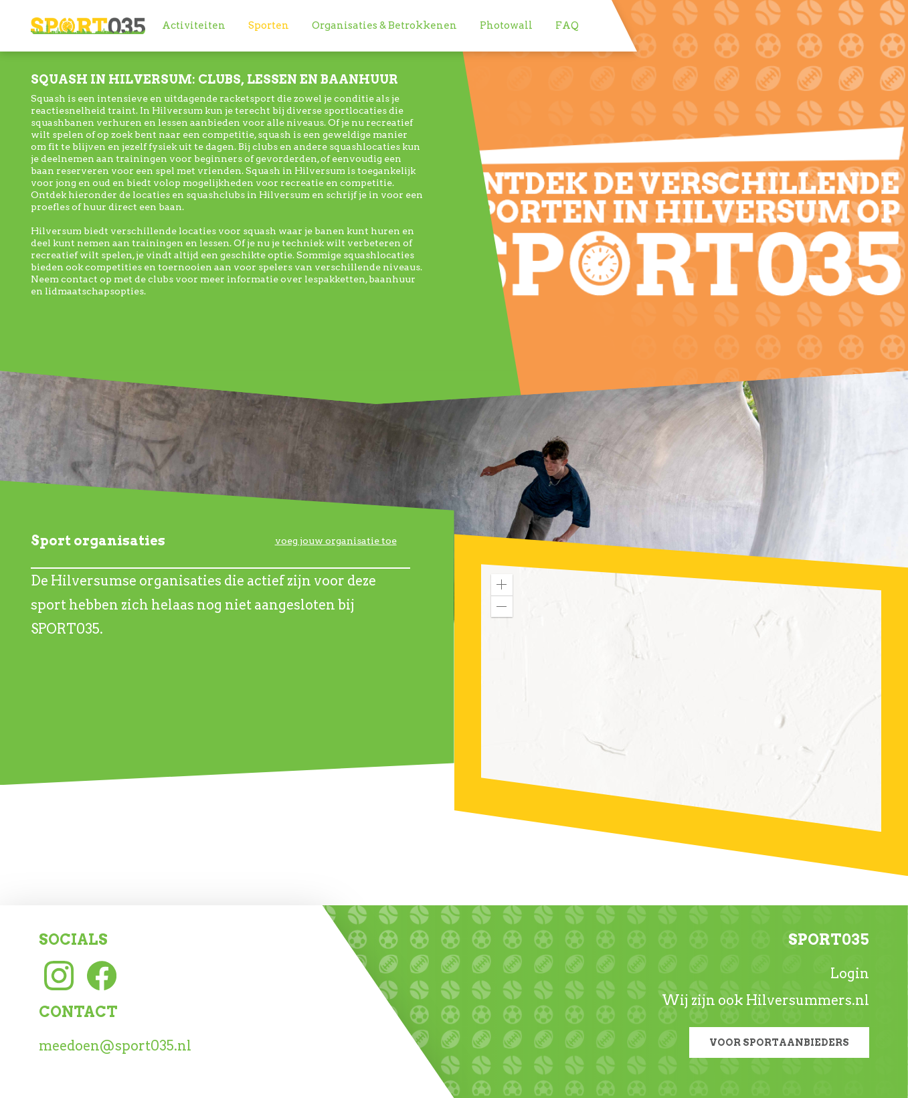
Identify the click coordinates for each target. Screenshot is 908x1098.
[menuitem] (194, 25)
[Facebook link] (101, 974)
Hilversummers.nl (807, 1000)
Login (849, 974)
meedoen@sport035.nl (115, 1046)
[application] (681, 698)
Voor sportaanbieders (779, 1042)
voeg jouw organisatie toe (336, 540)
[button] (502, 585)
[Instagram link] (59, 974)
